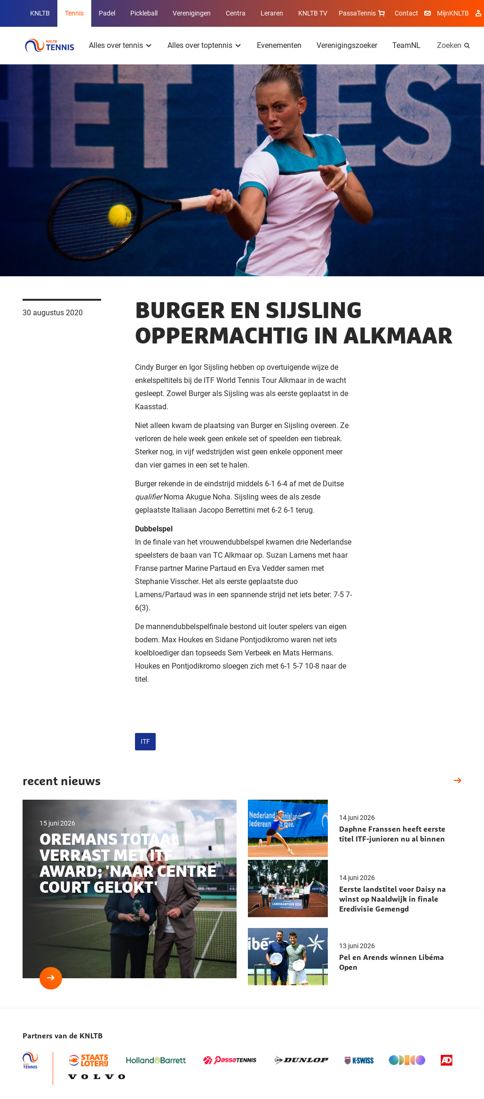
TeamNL (406, 45)
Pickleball (144, 13)
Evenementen (279, 45)
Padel (107, 13)
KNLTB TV (312, 13)
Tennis (74, 13)
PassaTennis (363, 13)
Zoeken (449, 45)
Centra (236, 13)
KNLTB (40, 13)
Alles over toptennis (199, 45)
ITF (145, 741)
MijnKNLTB (453, 13)
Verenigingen (192, 13)
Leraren (272, 13)
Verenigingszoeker (347, 45)
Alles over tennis (116, 45)
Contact (406, 13)
